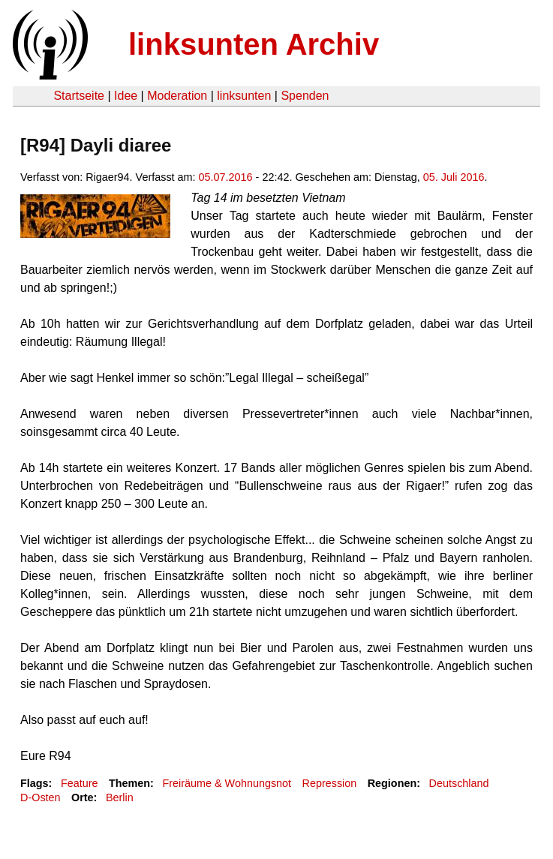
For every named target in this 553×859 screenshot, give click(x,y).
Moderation (177, 95)
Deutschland (459, 783)
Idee (125, 95)
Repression (329, 783)
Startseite (78, 95)
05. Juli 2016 (454, 177)
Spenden (305, 95)
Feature (79, 783)
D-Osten (40, 797)
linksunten (244, 95)
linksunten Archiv (253, 44)
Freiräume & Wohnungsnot (226, 783)
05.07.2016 (226, 177)
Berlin (120, 797)
